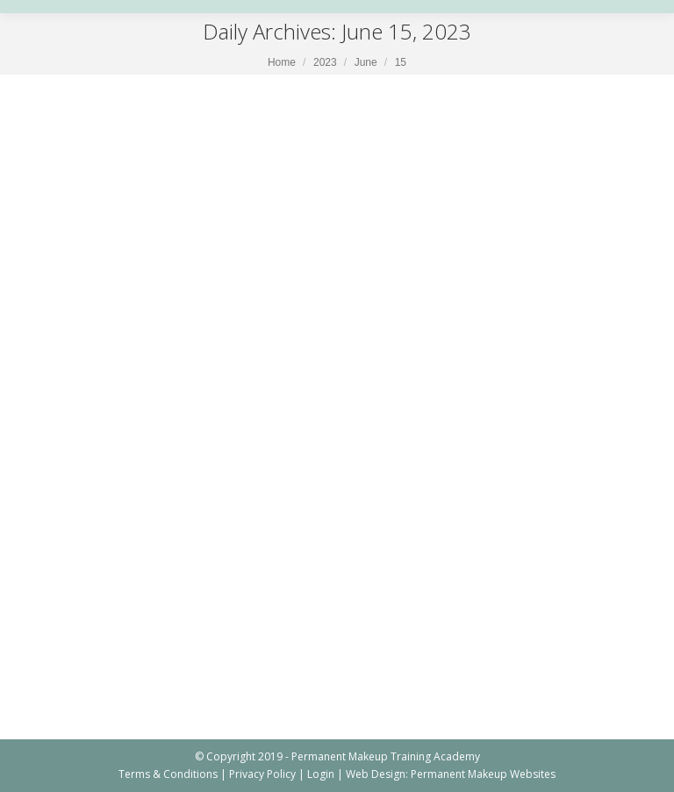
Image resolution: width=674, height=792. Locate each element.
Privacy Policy (262, 774)
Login (320, 774)
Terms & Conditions (168, 774)
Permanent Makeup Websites (483, 774)
